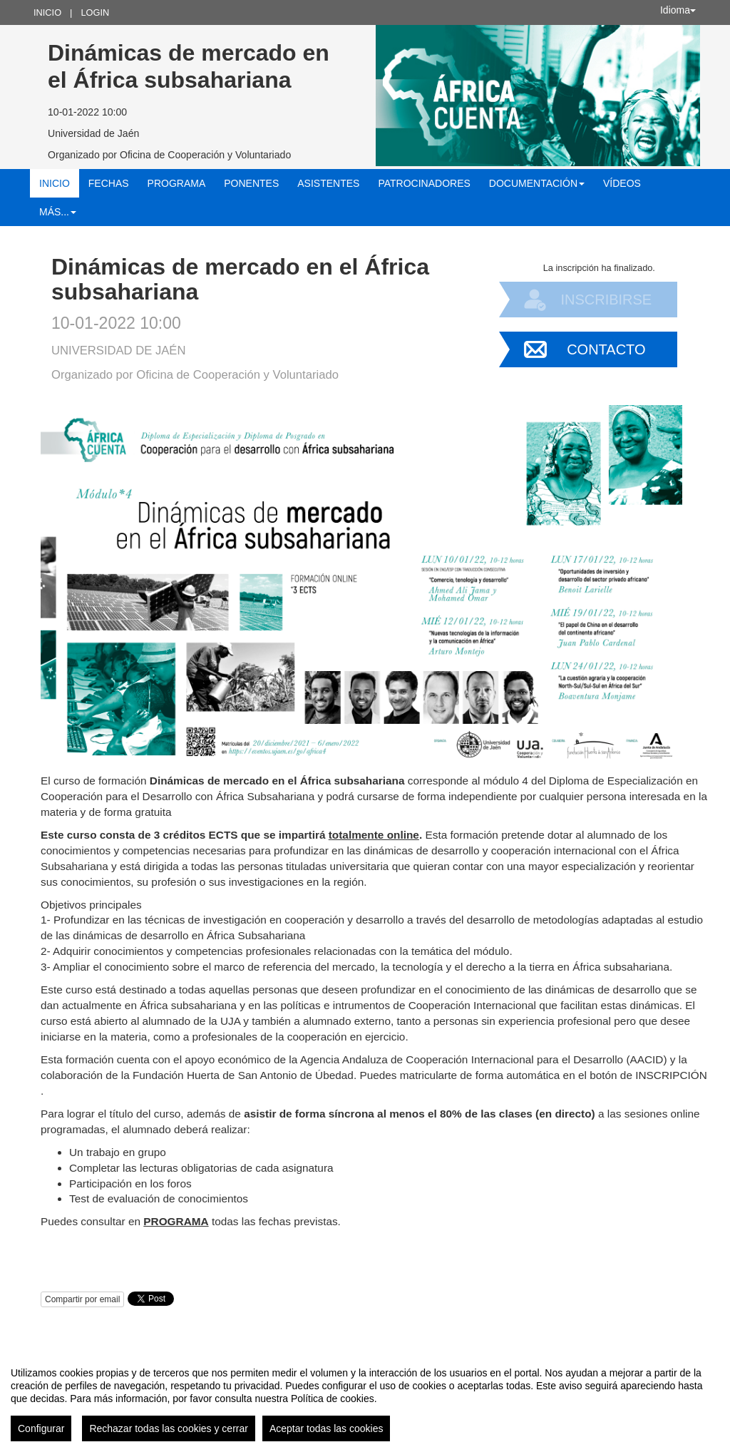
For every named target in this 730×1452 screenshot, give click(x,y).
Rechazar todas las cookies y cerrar (168, 1428)
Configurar (41, 1428)
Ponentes (251, 183)
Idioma (678, 10)
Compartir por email (82, 1299)
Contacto (606, 349)
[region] (365, 1398)
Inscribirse (606, 299)
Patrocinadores (424, 183)
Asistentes (328, 183)
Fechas (108, 183)
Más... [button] (57, 212)
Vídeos (622, 183)
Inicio (47, 12)
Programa (177, 183)
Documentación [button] (537, 183)
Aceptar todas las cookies (326, 1428)
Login (95, 12)
